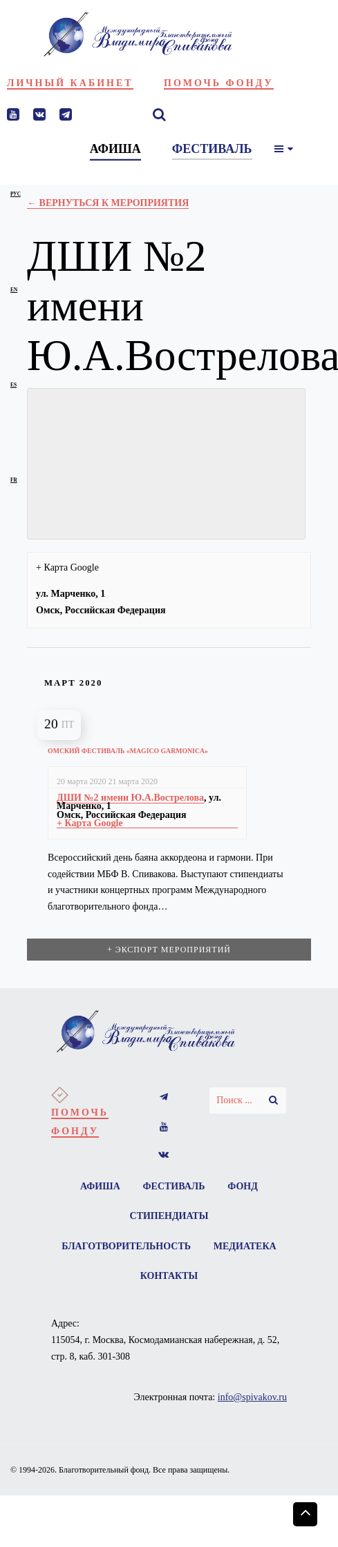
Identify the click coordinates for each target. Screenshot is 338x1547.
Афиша (99, 1186)
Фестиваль (174, 1186)
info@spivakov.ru (252, 1398)
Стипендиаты (169, 1216)
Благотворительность (169, 1247)
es (13, 385)
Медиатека (128, 1277)
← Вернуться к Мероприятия (108, 203)
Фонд (243, 1186)
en (13, 290)
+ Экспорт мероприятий (169, 949)
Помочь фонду (219, 83)
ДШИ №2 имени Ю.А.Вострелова (130, 797)
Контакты (212, 1277)
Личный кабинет (70, 83)
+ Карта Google (67, 567)
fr (13, 480)
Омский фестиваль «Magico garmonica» (128, 751)
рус (15, 194)
